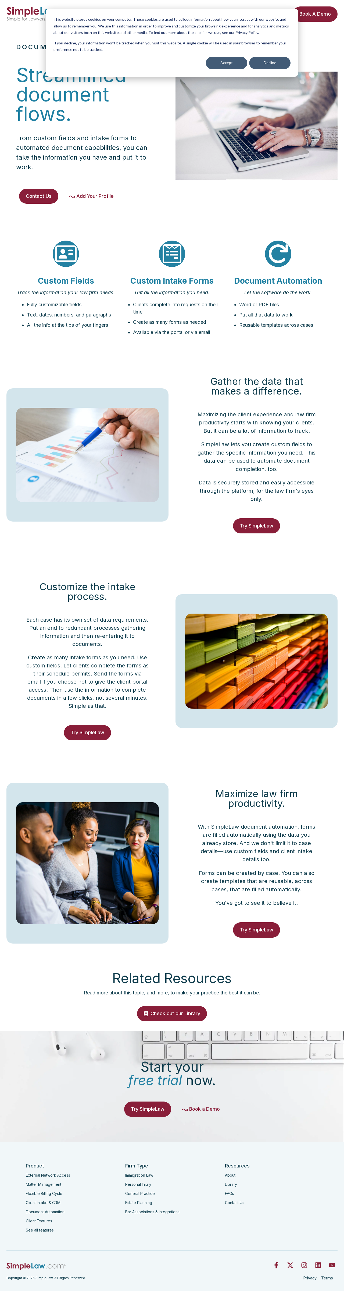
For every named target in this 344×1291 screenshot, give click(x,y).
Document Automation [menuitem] (45, 1211)
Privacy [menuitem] (310, 1278)
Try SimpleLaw (256, 534)
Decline (270, 62)
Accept (226, 62)
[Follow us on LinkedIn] (318, 1265)
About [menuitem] (230, 1175)
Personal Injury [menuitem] (138, 1184)
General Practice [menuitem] (140, 1193)
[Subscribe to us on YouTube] (332, 1265)
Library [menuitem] (231, 1184)
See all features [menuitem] (40, 1230)
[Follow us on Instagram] (304, 1265)
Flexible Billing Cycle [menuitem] (44, 1193)
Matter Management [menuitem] (43, 1184)
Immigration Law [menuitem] (139, 1175)
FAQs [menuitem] (229, 1193)
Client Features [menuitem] (39, 1221)
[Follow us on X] (290, 1265)
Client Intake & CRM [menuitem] (43, 1202)
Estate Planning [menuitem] (138, 1202)
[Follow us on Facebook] (276, 1265)
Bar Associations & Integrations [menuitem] (152, 1211)
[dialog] (172, 43)
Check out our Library (172, 1022)
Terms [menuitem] (327, 1278)
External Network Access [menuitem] (48, 1175)
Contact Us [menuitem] (234, 1202)
